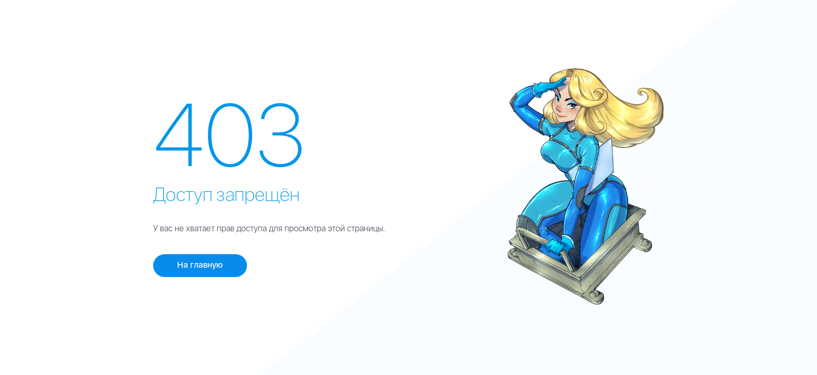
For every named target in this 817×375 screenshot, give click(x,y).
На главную (200, 265)
